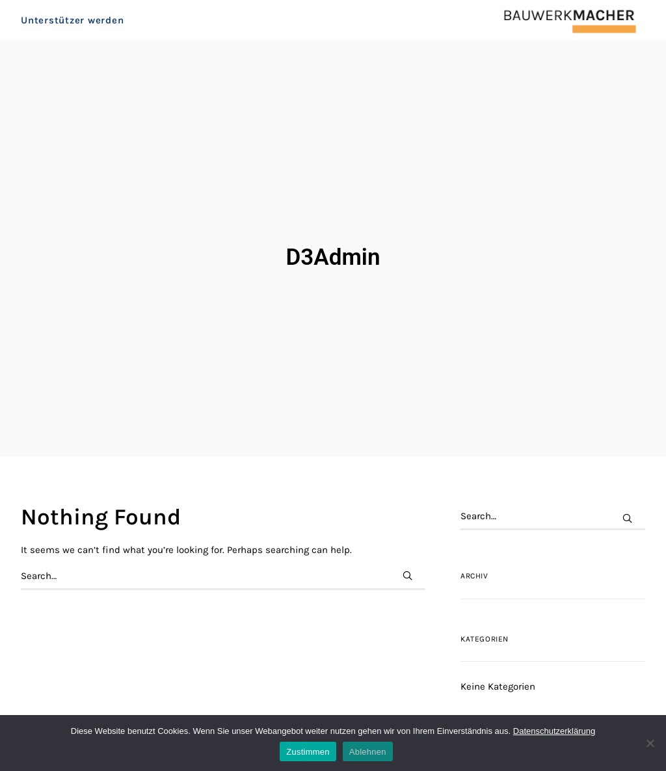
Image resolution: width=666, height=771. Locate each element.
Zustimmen (308, 752)
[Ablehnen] (649, 743)
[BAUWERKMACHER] (555, 29)
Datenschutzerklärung (554, 731)
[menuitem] (75, 29)
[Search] (223, 543)
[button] (407, 542)
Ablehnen (367, 752)
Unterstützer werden (72, 29)
